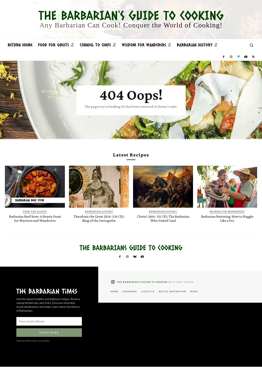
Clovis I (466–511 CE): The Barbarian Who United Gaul (163, 220)
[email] (49, 322)
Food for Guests (35, 213)
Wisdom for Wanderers (227, 213)
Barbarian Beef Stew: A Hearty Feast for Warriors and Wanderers (35, 220)
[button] (251, 45)
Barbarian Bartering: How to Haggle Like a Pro (227, 220)
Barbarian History (99, 213)
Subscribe (49, 333)
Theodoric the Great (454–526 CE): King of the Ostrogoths (99, 220)
